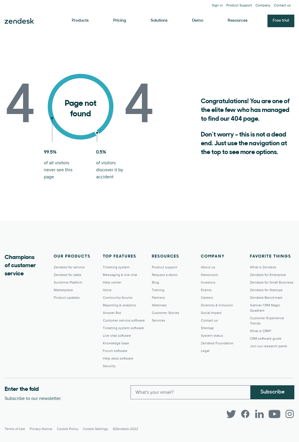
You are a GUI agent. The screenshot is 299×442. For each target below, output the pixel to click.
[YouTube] (274, 414)
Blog (155, 282)
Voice (107, 290)
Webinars (159, 305)
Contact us (282, 5)
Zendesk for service (69, 267)
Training (158, 290)
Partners (158, 298)
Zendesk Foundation (217, 343)
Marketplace (63, 290)
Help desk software (118, 358)
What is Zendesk (263, 267)
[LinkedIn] (259, 414)
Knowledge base (116, 343)
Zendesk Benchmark (266, 298)
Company (262, 5)
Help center (112, 282)
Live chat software (117, 336)
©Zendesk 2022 (125, 429)
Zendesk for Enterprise (268, 275)
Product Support (239, 5)
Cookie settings (95, 429)
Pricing (119, 20)
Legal (205, 351)
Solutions (159, 20)
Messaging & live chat (120, 275)
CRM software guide (265, 338)
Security (109, 366)
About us (208, 267)
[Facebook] (245, 414)
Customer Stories (165, 313)
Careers (207, 298)
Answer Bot (112, 313)
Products (80, 20)
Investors (208, 282)
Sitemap (207, 328)
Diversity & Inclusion (217, 305)
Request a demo (165, 275)
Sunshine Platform (68, 282)
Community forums (118, 298)
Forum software (115, 351)
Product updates (67, 298)
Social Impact (211, 313)
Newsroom (209, 275)
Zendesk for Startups (266, 290)
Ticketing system (116, 267)
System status (212, 336)
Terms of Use (15, 429)
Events (206, 290)
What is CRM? (261, 331)
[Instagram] (289, 414)
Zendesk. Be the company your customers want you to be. (19, 21)
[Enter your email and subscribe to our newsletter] (191, 392)
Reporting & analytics (119, 305)
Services (158, 320)
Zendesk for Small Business (271, 282)
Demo (197, 20)
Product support (164, 267)
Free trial (281, 20)
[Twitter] (231, 414)
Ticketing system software (123, 328)
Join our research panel (268, 346)
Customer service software (124, 320)
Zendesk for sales (67, 275)
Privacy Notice (41, 429)
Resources (238, 20)
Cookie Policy (67, 429)
